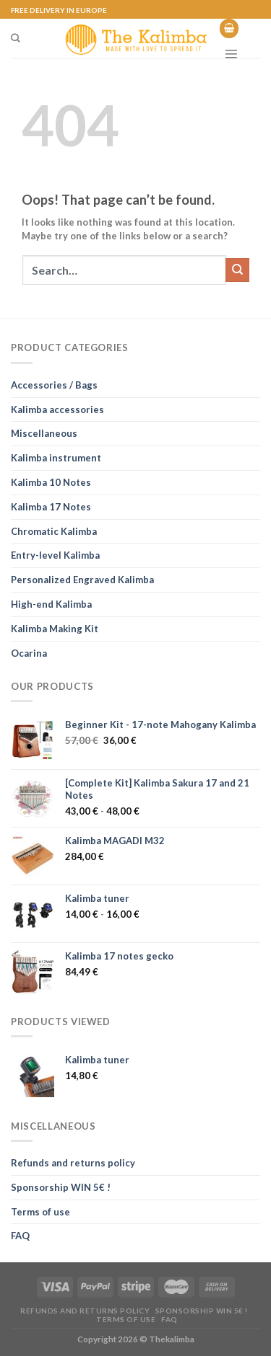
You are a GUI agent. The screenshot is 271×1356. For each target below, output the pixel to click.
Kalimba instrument (56, 458)
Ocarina (29, 653)
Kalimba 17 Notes (51, 507)
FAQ (20, 1235)
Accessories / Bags (54, 385)
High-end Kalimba (51, 604)
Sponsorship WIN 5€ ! (61, 1187)
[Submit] (237, 269)
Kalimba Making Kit (54, 628)
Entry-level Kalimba (55, 555)
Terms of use (40, 1212)
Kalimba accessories (57, 409)
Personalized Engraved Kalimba (82, 579)
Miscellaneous (44, 433)
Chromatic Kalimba (54, 531)
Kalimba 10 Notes (51, 482)
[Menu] (231, 54)
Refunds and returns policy (73, 1163)
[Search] (15, 38)
